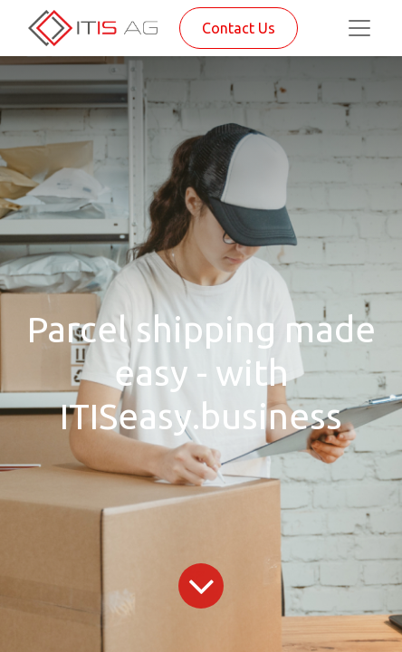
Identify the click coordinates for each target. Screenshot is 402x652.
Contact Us (238, 28)
